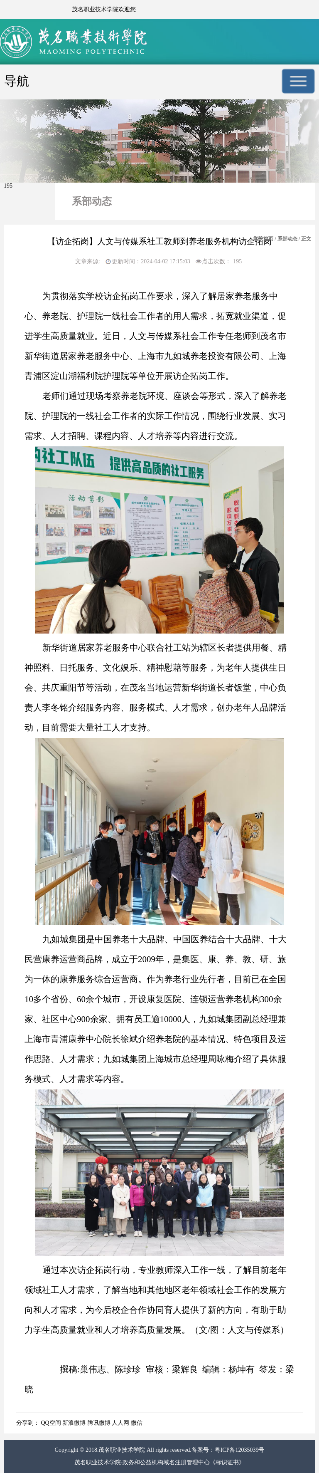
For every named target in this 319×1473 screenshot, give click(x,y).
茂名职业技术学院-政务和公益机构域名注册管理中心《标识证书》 (159, 1462)
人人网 (120, 1423)
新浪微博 (74, 1423)
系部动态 (287, 239)
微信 (136, 1423)
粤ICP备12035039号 (240, 1450)
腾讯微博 (98, 1423)
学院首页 (263, 239)
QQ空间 (51, 1423)
